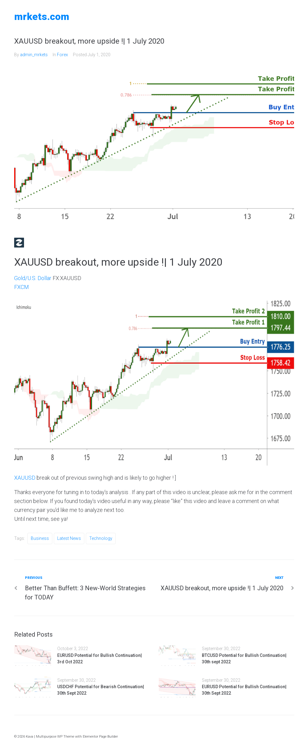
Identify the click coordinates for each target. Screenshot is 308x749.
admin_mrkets (34, 54)
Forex (62, 54)
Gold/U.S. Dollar (32, 278)
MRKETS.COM (41, 16)
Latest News (69, 538)
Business (40, 538)
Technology (100, 538)
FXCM (21, 287)
